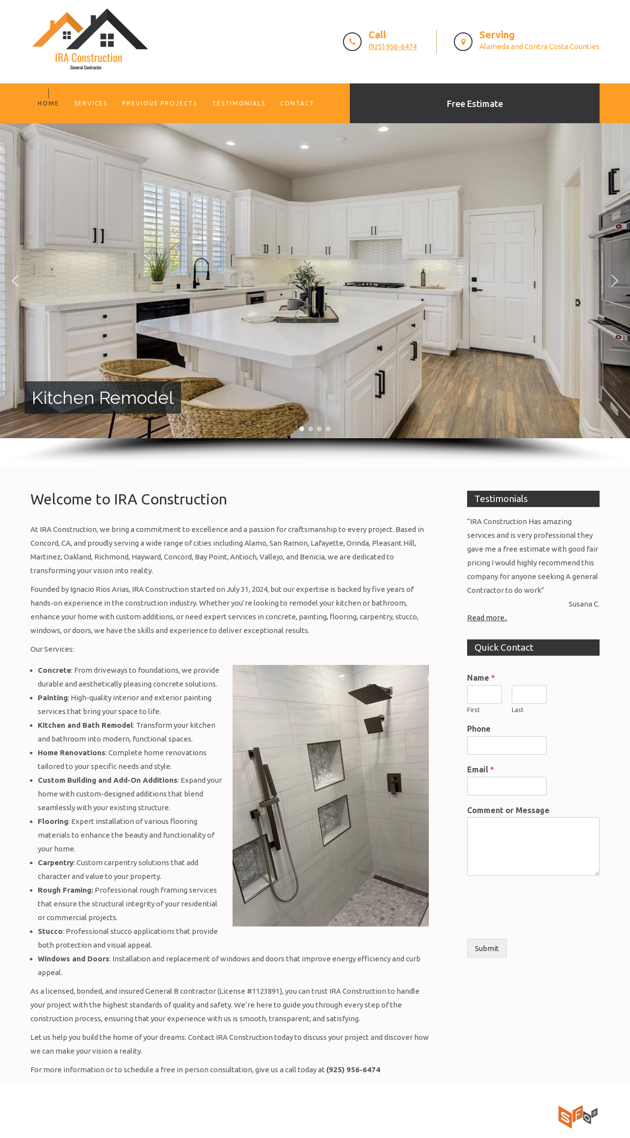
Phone (479, 728)
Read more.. (487, 617)
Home (48, 103)
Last (518, 709)
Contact (297, 103)
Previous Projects (159, 103)
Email (480, 769)
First (473, 709)
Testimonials (238, 103)
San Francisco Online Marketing (502, 1109)
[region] (315, 294)
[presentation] (541, 922)
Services (90, 103)
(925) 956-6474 (392, 46)
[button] (15, 281)
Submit (487, 948)
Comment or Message (508, 810)
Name (481, 677)
